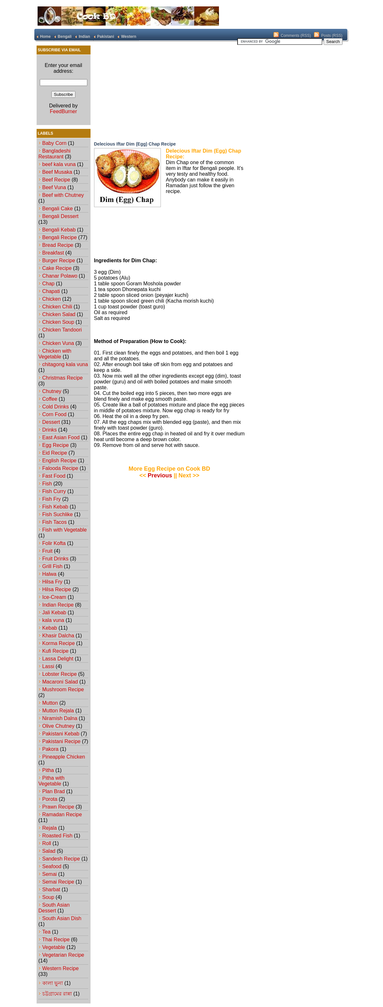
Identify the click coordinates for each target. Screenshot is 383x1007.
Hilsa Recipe (56, 589)
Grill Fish (52, 566)
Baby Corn (54, 143)
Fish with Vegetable (64, 530)
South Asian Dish (62, 918)
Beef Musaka (57, 172)
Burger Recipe (58, 260)
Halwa (49, 574)
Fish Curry (54, 491)
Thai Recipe (56, 939)
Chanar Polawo (59, 276)
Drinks (49, 429)
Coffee (49, 399)
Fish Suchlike (57, 514)
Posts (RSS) (331, 35)
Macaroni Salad (60, 681)
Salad (49, 851)
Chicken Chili (57, 306)
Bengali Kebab (59, 229)
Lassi (48, 666)
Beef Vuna (54, 187)
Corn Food (54, 414)
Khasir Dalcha (58, 635)
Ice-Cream (54, 597)
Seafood (52, 866)
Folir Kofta (54, 543)
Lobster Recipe (59, 674)
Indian (84, 36)
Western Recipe (60, 968)
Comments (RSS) (296, 35)
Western (128, 36)
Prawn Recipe (58, 807)
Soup (48, 897)
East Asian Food (61, 437)
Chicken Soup (58, 322)
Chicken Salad (58, 314)
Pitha (48, 770)
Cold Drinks (55, 406)
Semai (49, 874)
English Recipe (59, 460)
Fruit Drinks (55, 558)
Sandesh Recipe (61, 858)
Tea (46, 932)
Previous (160, 475)
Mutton (50, 703)
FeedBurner (63, 111)
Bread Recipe (58, 245)
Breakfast (53, 253)
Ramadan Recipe (62, 814)
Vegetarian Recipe (63, 955)
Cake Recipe (57, 268)
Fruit (47, 551)
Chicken (51, 299)
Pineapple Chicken (63, 756)
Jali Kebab (54, 612)
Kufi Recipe (55, 651)
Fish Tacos (54, 522)
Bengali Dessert (60, 216)
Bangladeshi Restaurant (55, 153)
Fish (47, 483)
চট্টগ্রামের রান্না (57, 993)
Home (45, 36)
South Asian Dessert (54, 907)
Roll (46, 843)
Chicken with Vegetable (55, 353)
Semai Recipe (58, 882)
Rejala (49, 828)
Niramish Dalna (59, 718)
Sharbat (51, 889)
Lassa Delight (58, 658)
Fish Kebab (55, 506)
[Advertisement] (150, 91)
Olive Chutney (58, 726)
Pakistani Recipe (61, 741)
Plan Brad (53, 791)
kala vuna (53, 620)
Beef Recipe (56, 179)
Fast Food (53, 476)
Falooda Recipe (60, 468)
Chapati (51, 291)
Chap (48, 283)
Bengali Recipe (59, 237)
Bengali (65, 36)
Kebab (49, 628)
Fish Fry (51, 499)
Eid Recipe (54, 453)
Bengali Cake (57, 208)
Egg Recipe (55, 445)
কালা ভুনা (52, 983)
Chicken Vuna (58, 343)
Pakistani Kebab (61, 733)
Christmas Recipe (62, 378)
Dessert (51, 422)
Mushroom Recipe (63, 689)
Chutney (52, 391)
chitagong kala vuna (65, 364)
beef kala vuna (59, 164)
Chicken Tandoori (62, 329)
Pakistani (105, 36)
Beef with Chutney (63, 195)
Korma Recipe (58, 643)
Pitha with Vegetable (52, 780)
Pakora (50, 749)
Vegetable (53, 947)
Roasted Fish (57, 835)
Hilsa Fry (52, 581)
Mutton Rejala (58, 710)
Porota (49, 799)
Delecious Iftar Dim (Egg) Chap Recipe (135, 144)
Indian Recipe (58, 605)
